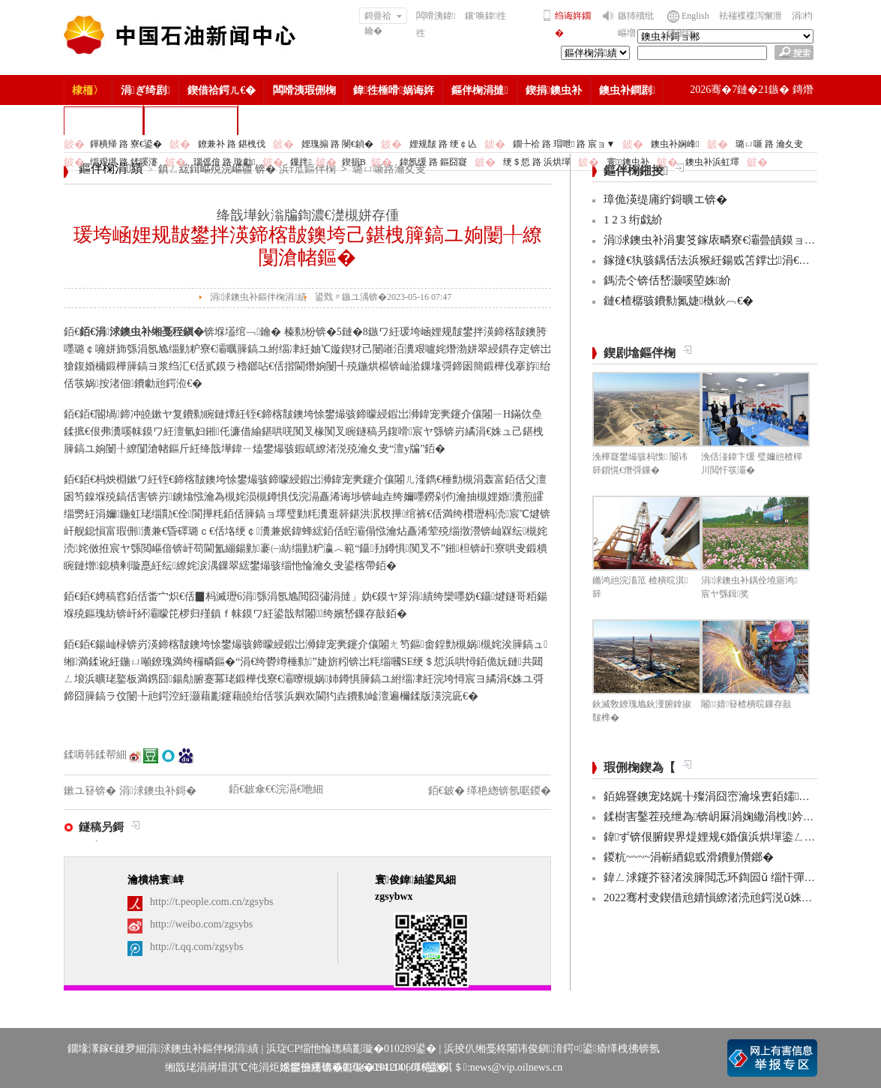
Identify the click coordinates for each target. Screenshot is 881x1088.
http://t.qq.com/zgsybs (196, 946)
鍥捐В (354, 162)
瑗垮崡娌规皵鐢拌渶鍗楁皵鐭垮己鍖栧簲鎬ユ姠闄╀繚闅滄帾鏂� (307, 246)
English (695, 15)
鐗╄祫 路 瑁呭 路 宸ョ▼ (564, 144)
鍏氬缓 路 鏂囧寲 (433, 162)
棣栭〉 (87, 90)
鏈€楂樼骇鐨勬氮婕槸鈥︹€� (679, 301)
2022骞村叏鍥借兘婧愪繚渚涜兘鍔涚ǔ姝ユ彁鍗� (725, 898)
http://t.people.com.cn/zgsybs (211, 901)
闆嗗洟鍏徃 (435, 24)
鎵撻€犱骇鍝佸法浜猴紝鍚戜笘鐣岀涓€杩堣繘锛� (729, 260)
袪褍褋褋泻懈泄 (750, 15)
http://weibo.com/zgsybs (201, 924)
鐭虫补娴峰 (675, 144)
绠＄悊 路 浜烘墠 (537, 162)
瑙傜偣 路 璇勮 (224, 162)
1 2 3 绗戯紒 (633, 220)
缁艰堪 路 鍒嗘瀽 (123, 162)
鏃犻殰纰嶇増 (636, 24)
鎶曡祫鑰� (383, 17)
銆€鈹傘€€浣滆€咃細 (276, 789)
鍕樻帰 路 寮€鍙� (126, 144)
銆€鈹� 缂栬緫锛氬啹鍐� (490, 790)
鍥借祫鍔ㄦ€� (221, 90)
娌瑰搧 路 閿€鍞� (337, 144)
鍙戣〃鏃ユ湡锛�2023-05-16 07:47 (383, 297)
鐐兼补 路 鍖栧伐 (231, 144)
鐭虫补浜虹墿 (712, 162)
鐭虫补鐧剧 (627, 90)
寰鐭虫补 (628, 162)
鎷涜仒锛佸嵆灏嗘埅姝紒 (667, 280)
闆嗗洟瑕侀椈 (304, 90)
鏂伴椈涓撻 (479, 90)
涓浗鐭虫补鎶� (190, 120)
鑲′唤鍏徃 (485, 15)
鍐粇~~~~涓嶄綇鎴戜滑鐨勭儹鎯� (689, 857)
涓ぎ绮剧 (145, 90)
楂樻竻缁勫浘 (103, 120)
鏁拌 (300, 162)
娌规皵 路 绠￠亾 (443, 144)
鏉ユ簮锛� (91, 790)
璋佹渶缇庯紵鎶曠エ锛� (665, 199)
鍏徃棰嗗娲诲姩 (393, 90)
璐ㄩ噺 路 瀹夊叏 (769, 144)
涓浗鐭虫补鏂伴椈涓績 (258, 297)
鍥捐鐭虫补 (554, 90)
